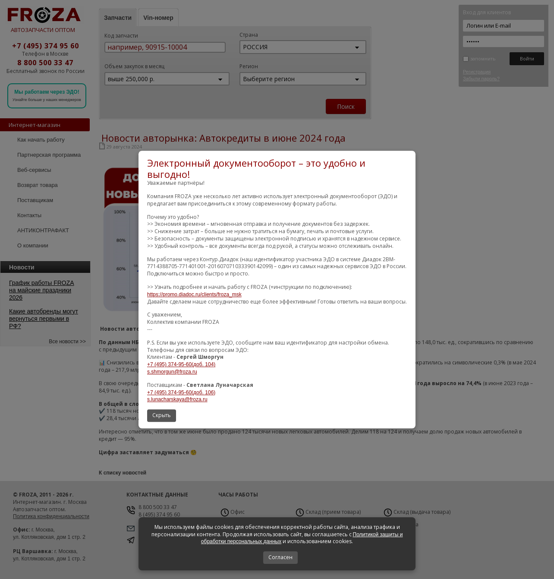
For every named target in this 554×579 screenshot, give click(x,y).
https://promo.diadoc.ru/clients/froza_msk (194, 294)
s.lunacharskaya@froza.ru (177, 400)
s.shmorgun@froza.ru (172, 372)
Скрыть (161, 415)
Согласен (280, 557)
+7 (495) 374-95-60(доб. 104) (181, 364)
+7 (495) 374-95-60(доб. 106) (181, 392)
